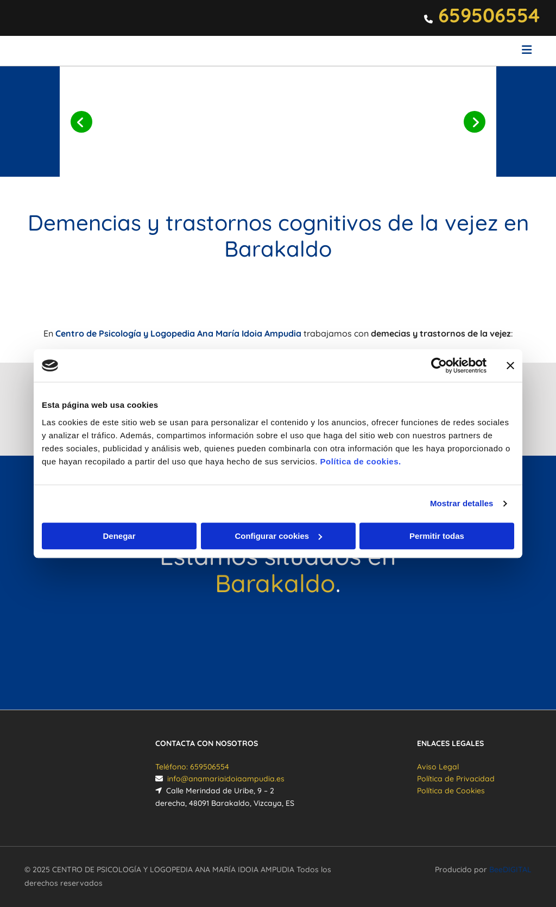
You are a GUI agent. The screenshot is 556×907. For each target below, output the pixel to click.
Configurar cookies (278, 536)
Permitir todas (436, 536)
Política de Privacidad (456, 779)
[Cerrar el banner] (510, 365)
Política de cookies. (360, 461)
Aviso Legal (438, 767)
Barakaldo (275, 583)
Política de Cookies (451, 791)
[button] (365, 51)
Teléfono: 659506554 (192, 767)
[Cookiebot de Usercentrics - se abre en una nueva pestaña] (438, 365)
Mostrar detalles (462, 503)
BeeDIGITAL (510, 869)
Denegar (119, 536)
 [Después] (474, 122)
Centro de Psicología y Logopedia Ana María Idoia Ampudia (178, 333)
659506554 (489, 15)
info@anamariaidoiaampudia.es (226, 779)
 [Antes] (81, 122)
